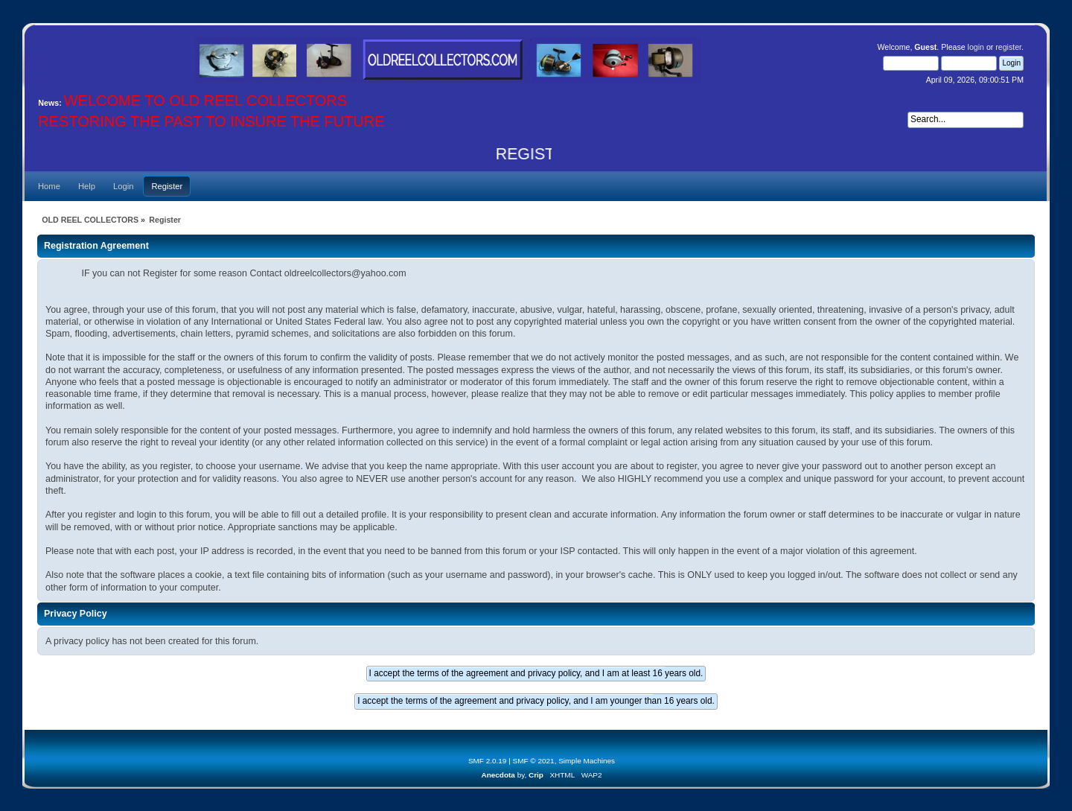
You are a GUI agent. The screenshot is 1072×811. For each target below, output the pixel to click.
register (1008, 46)
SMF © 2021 (534, 761)
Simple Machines (586, 761)
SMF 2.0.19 (487, 761)
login (976, 46)
